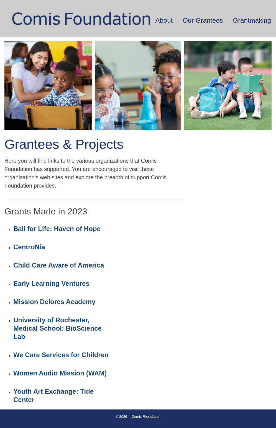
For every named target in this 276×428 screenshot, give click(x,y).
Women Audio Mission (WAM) (60, 373)
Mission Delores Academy (54, 301)
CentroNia (29, 247)
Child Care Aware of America (58, 265)
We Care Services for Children (61, 355)
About (164, 20)
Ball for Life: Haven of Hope (57, 228)
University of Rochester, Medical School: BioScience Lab (57, 328)
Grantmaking (252, 20)
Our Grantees (203, 20)
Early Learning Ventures (51, 283)
